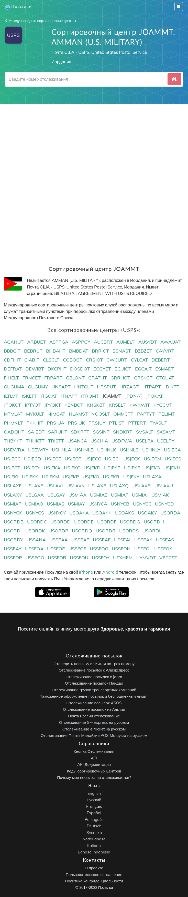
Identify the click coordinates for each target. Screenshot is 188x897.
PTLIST (116, 423)
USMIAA (77, 495)
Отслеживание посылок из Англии (94, 709)
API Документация (94, 764)
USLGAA (34, 495)
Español (94, 812)
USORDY (13, 540)
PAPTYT (146, 414)
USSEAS (165, 540)
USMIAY (76, 504)
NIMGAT (56, 414)
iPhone (86, 572)
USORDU (152, 531)
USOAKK (102, 513)
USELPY (165, 441)
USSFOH (121, 549)
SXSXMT (166, 432)
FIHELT (11, 378)
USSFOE (56, 549)
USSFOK (163, 549)
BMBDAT (78, 351)
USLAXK (76, 486)
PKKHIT (34, 423)
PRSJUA (55, 423)
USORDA (170, 513)
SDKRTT (80, 432)
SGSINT (101, 432)
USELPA (144, 441)
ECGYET (102, 369)
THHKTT (35, 441)
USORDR (106, 531)
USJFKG (151, 468)
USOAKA (79, 513)
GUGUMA (14, 387)
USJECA (172, 450)
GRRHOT (120, 378)
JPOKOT (12, 405)
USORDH (154, 522)
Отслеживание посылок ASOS (93, 702)
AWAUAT (170, 342)
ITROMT (90, 396)
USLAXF (34, 486)
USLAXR (141, 486)
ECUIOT (123, 369)
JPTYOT (33, 405)
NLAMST (78, 414)
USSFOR (57, 558)
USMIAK (160, 495)
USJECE (53, 459)
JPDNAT (133, 396)
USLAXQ (119, 486)
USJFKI (11, 477)
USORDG (130, 522)
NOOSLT (100, 414)
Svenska (94, 832)
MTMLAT (13, 414)
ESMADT (164, 369)
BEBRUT (33, 351)
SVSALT (144, 432)
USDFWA (122, 441)
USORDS (129, 531)
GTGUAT (165, 378)
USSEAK (143, 540)
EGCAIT (143, 369)
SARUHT (57, 432)
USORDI (13, 531)
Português (94, 819)
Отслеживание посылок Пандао (94, 683)
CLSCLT (51, 360)
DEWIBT (34, 369)
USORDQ (82, 531)
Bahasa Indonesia (94, 852)
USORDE (84, 522)
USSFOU (79, 558)
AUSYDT (147, 342)
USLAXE (13, 486)
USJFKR (111, 477)
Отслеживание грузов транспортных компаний (94, 689)
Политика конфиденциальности (94, 881)
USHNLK (106, 450)
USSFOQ (35, 558)
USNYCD (164, 504)
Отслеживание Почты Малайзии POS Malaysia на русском (94, 735)
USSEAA (58, 540)
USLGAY (56, 495)
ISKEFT (29, 396)
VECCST (168, 558)
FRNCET (32, 378)
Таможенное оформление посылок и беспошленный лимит (94, 696)
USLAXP (97, 486)
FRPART (53, 378)
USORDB (14, 522)
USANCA (77, 441)
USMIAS (55, 504)
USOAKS (124, 513)
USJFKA (52, 468)
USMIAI (140, 495)
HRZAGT (129, 387)
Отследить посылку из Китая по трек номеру (94, 663)
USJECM (152, 459)
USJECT (12, 468)
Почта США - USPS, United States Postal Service (99, 52)
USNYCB (120, 504)
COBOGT (72, 360)
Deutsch (94, 825)
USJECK (132, 459)
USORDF (106, 522)
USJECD (32, 459)
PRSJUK (76, 423)
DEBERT (160, 360)
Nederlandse (94, 839)
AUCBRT (103, 342)
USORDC (37, 522)
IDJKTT (171, 387)
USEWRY (38, 450)
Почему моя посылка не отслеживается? (94, 777)
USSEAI (122, 540)
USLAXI (55, 486)
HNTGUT (83, 387)
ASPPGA (58, 342)
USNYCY (57, 513)
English (94, 793)
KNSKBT (96, 405)
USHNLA (61, 450)
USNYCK (13, 513)
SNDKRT (122, 432)
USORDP (58, 531)
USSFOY (100, 558)
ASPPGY (81, 342)
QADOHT (14, 432)
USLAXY (13, 495)
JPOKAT (154, 396)
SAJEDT (36, 432)
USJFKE (112, 468)
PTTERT (137, 423)
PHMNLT (13, 423)
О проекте (94, 867)
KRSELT (117, 405)
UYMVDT (146, 558)
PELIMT (166, 414)
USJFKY (131, 477)
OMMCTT (123, 414)
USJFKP (71, 477)
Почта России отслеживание (94, 715)
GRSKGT (143, 378)
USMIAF (119, 495)
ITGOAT (49, 396)
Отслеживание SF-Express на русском (94, 722)
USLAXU (163, 486)
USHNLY (151, 450)
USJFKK (30, 477)
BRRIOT (100, 351)
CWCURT (116, 360)
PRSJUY (97, 423)
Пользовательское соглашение (94, 874)
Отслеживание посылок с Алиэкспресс (94, 670)
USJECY (32, 468)
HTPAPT (151, 387)
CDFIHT (12, 360)
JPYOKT (52, 405)
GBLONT (75, 378)
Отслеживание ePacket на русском (94, 728)
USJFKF (132, 468)
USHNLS (129, 450)
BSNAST (122, 351)
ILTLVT (11, 396)
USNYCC (142, 504)
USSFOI (142, 549)
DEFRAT (13, 369)
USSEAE (80, 540)
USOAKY (147, 513)
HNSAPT (61, 387)
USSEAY (12, 549)
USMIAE (98, 495)
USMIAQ (34, 504)
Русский (94, 799)
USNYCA (98, 504)
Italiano (94, 845)
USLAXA (152, 477)
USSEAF (101, 540)
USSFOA (34, 549)
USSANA (36, 540)
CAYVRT (165, 351)
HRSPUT (106, 387)
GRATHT (97, 378)
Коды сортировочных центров (94, 770)
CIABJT (31, 360)
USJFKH (171, 468)
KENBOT (73, 405)
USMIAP (12, 504)
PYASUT (158, 423)
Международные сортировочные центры (40, 20)
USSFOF (77, 549)
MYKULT (35, 414)
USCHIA (99, 441)
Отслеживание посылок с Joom (94, 676)
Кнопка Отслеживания (94, 751)
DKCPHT (57, 369)
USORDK (35, 531)
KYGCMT (162, 405)
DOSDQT (80, 369)
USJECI (112, 459)
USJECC (12, 459)
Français (94, 806)
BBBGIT (12, 351)
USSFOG (99, 549)
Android (110, 572)
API (94, 757)
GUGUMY (38, 387)
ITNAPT (69, 396)
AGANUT (14, 342)
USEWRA (14, 450)
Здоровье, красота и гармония (135, 629)
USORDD (60, 522)
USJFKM (50, 477)
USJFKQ (91, 477)
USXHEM (122, 558)
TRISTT (56, 441)
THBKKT (13, 441)
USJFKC (72, 468)
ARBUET (36, 342)
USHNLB (84, 450)
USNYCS (35, 513)
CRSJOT (94, 360)
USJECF (73, 459)
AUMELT (125, 342)
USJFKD (92, 468)
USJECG (92, 459)
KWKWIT (139, 405)
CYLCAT (139, 360)
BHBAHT (55, 351)
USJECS (173, 459)
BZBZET (143, 351)
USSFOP (13, 558)
